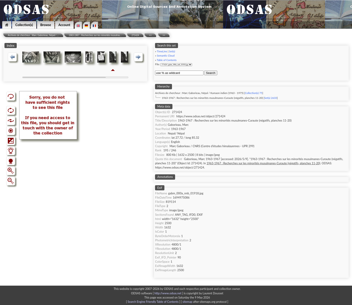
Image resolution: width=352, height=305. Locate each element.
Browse (45, 25)
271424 (135, 35)
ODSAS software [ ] (157, 293)
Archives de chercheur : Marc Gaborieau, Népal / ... (33, 35)
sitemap (187, 301)
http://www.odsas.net (167, 293)
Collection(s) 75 (253, 93)
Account (64, 25)
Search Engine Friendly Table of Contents (153, 301)
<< (150, 35)
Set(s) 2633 (270, 97)
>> (164, 35)
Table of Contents (167, 60)
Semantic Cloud (165, 55)
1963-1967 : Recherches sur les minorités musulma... (95, 35)
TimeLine (162, 51)
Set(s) (172, 51)
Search (210, 73)
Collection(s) (24, 25)
